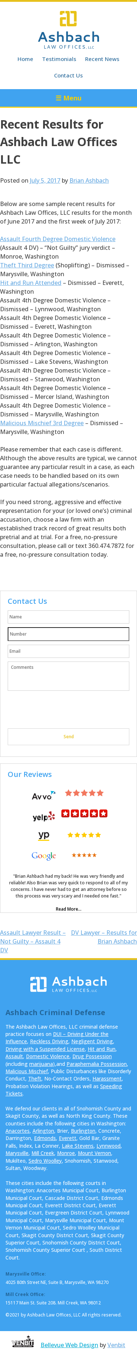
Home (25, 58)
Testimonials (59, 58)
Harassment (107, 1078)
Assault (14, 1056)
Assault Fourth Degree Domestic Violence (57, 239)
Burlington (83, 1130)
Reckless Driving (49, 1041)
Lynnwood (108, 1145)
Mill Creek (42, 1153)
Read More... (68, 909)
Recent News (102, 58)
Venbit (116, 1345)
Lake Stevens (78, 1145)
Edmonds (45, 1138)
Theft (34, 1078)
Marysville (16, 1153)
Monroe (66, 1153)
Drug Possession (92, 1056)
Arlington (43, 1130)
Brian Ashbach (89, 180)
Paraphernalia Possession (96, 1063)
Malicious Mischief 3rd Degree (42, 423)
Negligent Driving (92, 1041)
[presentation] (63, 710)
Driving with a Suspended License (45, 1048)
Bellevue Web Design (69, 1345)
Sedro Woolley (45, 1160)
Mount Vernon (94, 1153)
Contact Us (68, 75)
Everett (67, 1138)
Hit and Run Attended (30, 283)
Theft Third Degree (27, 265)
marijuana (41, 1063)
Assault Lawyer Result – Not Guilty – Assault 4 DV (33, 941)
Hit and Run (101, 1048)
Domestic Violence (47, 1056)
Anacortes (17, 1130)
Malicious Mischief (26, 1071)
